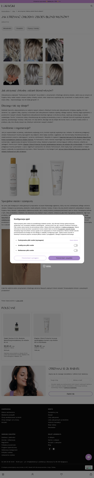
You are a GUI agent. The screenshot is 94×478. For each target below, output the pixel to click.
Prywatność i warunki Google (66, 229)
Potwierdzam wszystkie (64, 258)
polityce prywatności (68, 227)
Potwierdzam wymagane (30, 258)
